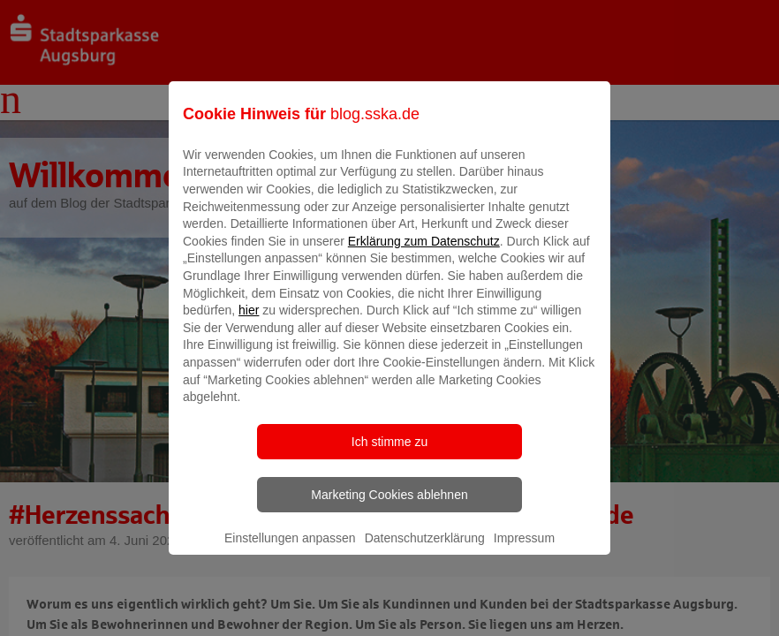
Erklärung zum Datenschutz (424, 253)
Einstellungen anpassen (290, 550)
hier (248, 323)
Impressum (524, 550)
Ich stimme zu (389, 454)
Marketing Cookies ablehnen (389, 507)
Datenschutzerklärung (425, 550)
